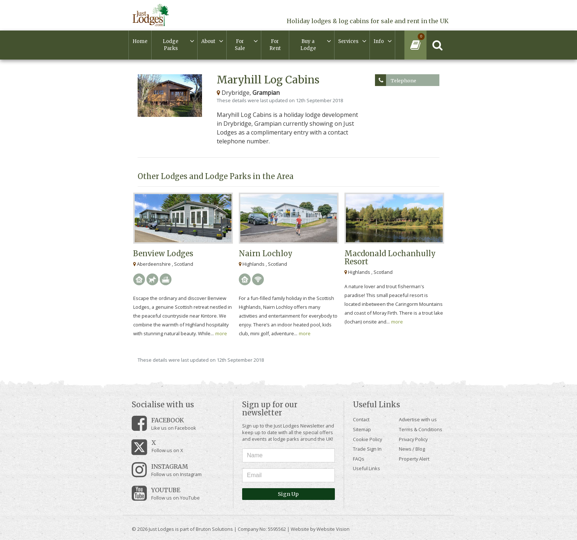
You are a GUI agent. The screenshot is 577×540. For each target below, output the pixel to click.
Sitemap (362, 429)
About (208, 41)
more (221, 333)
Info (379, 41)
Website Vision (333, 529)
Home (140, 41)
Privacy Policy (413, 439)
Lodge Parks (170, 45)
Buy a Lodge (308, 45)
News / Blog (412, 449)
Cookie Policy (367, 439)
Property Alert (414, 458)
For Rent (275, 45)
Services (348, 41)
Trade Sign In (367, 449)
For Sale (240, 45)
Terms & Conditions (420, 429)
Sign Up (288, 494)
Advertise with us (418, 419)
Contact (361, 419)
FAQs (358, 458)
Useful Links (366, 468)
